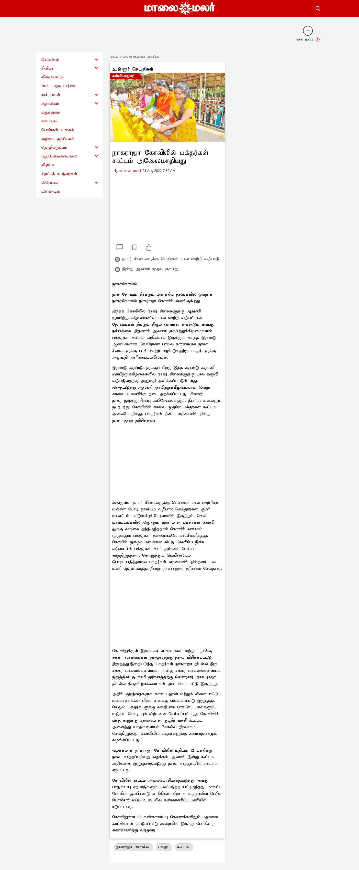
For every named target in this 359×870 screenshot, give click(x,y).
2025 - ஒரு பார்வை (58, 86)
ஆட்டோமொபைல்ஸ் (59, 156)
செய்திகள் (50, 59)
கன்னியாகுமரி (123, 76)
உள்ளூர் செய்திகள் (132, 69)
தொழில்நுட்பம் (54, 147)
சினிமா (47, 68)
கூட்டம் (184, 847)
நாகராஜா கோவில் (133, 847)
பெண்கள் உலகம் (57, 130)
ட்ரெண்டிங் (50, 191)
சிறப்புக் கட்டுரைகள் (59, 174)
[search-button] (317, 7)
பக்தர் (164, 847)
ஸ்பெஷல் (50, 182)
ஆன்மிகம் (50, 103)
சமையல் (49, 121)
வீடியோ (48, 165)
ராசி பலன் (50, 95)
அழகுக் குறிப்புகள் (57, 138)
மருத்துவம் (50, 112)
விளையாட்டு (52, 77)
